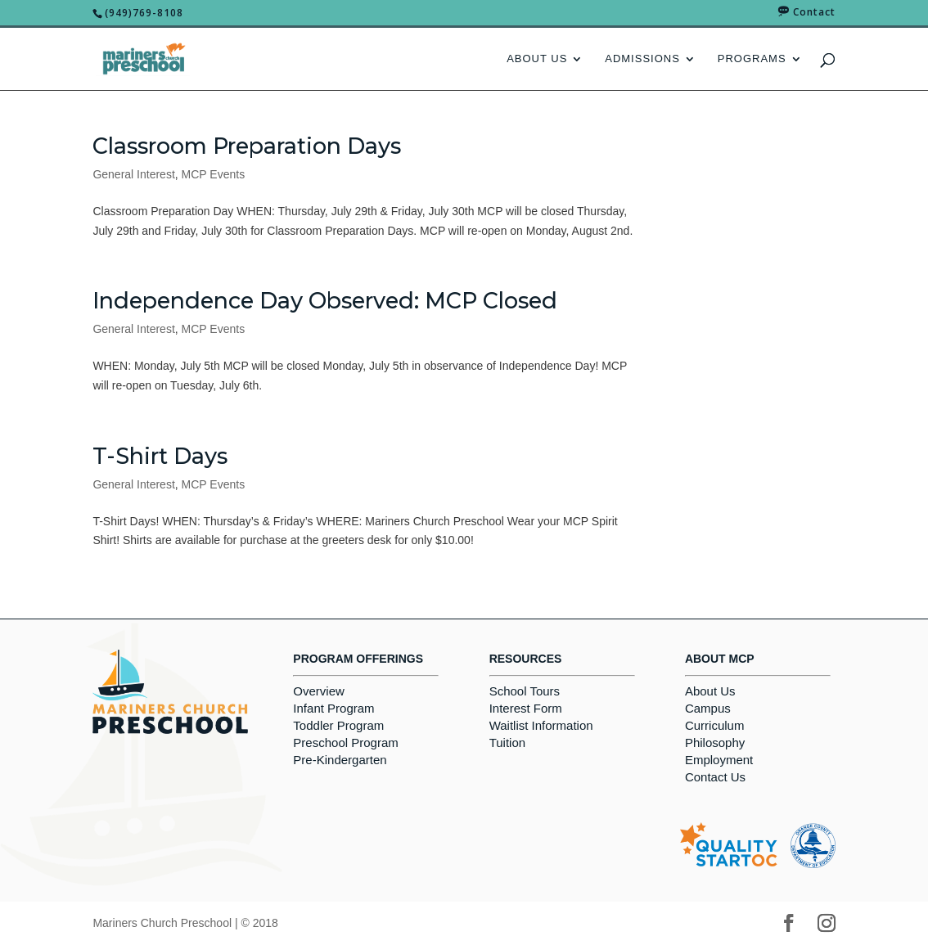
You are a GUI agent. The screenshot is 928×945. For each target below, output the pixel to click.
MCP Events (214, 174)
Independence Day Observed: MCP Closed (324, 300)
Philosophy (715, 742)
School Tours (524, 691)
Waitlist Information (541, 725)
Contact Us (715, 777)
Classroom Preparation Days (246, 146)
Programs (752, 59)
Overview (319, 691)
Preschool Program (345, 742)
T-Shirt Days (159, 456)
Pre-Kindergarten (339, 760)
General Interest (133, 174)
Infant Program (333, 708)
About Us (537, 59)
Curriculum (715, 725)
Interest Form (525, 708)
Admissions (642, 59)
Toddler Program (338, 725)
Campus (708, 708)
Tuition (507, 742)
